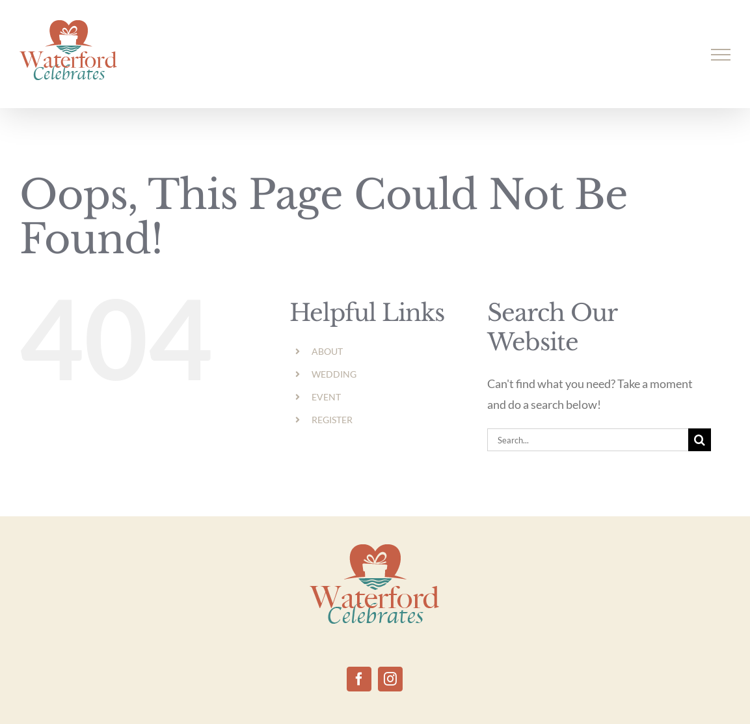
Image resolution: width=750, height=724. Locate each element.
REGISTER (332, 419)
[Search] (699, 439)
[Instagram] (390, 679)
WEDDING (334, 374)
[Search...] (587, 439)
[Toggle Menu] (721, 55)
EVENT (326, 396)
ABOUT (327, 351)
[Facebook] (359, 679)
